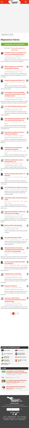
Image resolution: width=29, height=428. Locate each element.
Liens (2, 377)
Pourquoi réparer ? (11, 374)
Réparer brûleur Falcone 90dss (13, 225)
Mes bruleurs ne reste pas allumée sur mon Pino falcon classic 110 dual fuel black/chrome (15, 94)
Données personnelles (22, 418)
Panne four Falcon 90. (11, 286)
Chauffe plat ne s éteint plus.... (13, 274)
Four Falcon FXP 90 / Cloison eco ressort (16, 187)
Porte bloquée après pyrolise (13, 237)
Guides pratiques (9, 377)
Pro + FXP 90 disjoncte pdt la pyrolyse (16, 106)
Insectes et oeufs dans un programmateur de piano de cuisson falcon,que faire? (15, 299)
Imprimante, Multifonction (10, 58)
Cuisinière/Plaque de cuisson (11, 71)
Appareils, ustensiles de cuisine (12, 289)
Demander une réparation (14, 44)
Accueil (14, 2)
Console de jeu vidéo (9, 228)
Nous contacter (21, 419)
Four (23, 82)
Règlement (6, 419)
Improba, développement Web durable (14, 417)
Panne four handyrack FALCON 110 (15, 80)
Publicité (12, 419)
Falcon (18, 58)
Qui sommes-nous (12, 416)
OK (21, 409)
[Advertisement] (14, 18)
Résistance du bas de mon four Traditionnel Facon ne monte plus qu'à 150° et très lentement (14, 249)
